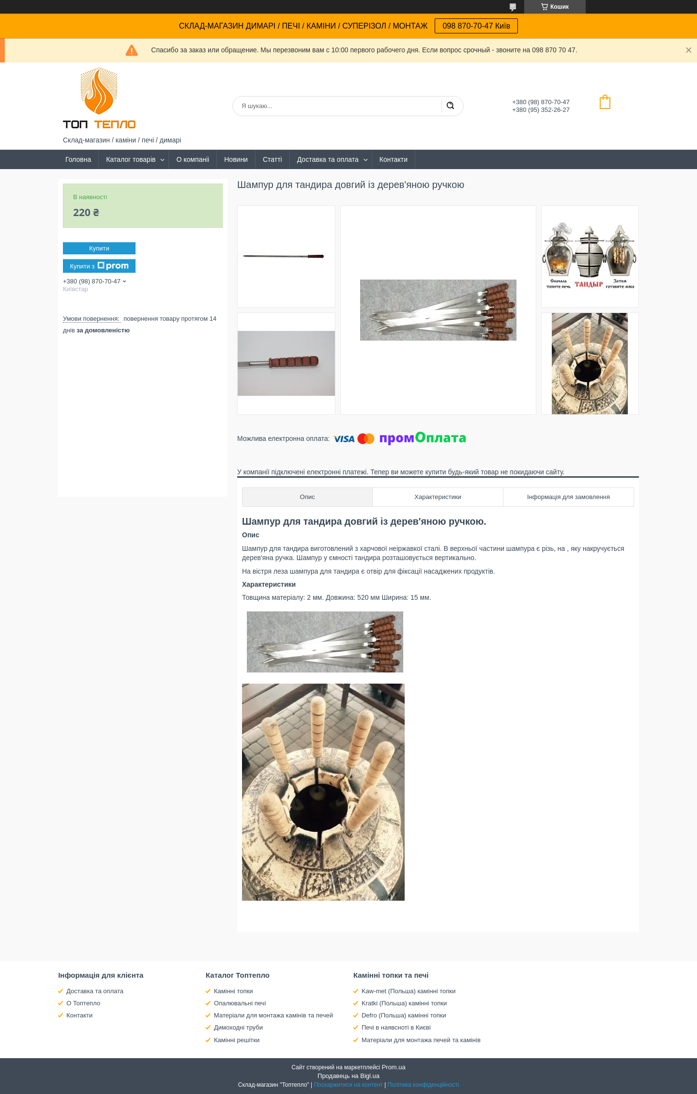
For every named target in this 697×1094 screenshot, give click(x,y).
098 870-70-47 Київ (476, 26)
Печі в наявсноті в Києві (396, 1027)
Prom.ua (394, 1067)
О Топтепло (83, 1003)
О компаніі (192, 159)
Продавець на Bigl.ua (348, 1075)
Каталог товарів (130, 159)
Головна (78, 159)
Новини (236, 159)
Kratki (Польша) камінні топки (404, 1003)
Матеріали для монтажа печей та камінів (421, 1040)
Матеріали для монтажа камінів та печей (273, 1015)
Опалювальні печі (240, 1003)
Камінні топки (233, 991)
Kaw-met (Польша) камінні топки (408, 991)
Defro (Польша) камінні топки (404, 1015)
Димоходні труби (238, 1027)
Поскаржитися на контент (348, 1084)
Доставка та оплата (328, 159)
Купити (99, 248)
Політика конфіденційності (423, 1084)
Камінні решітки (236, 1040)
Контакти (393, 159)
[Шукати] (450, 106)
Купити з (99, 266)
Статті (272, 159)
